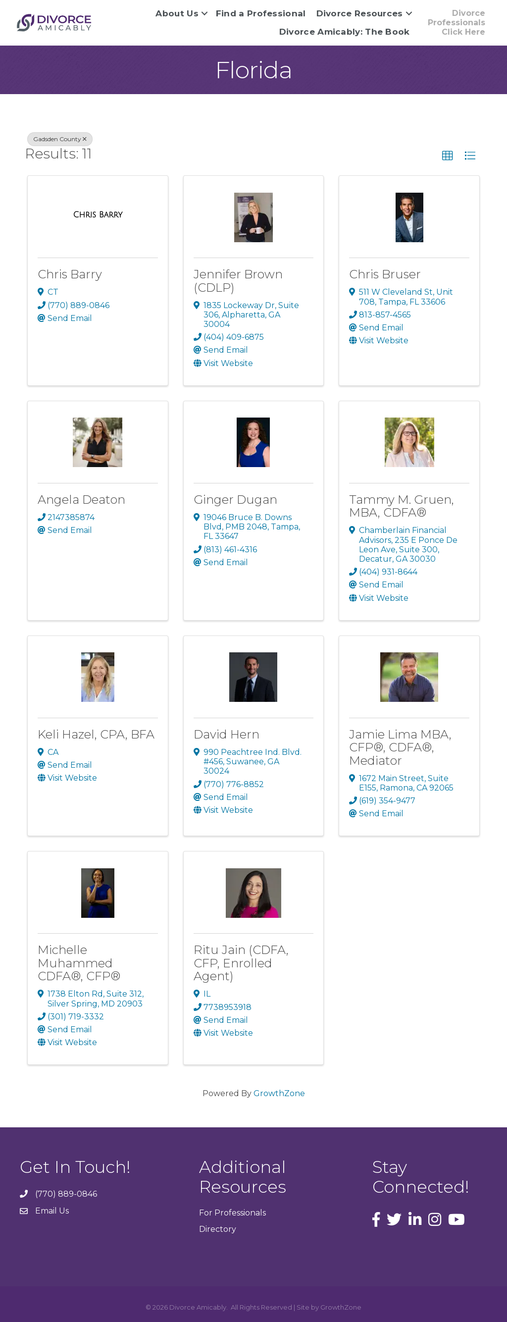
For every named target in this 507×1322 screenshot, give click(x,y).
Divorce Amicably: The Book (344, 32)
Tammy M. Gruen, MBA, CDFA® (401, 506)
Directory (217, 1229)
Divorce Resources (359, 13)
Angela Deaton (81, 499)
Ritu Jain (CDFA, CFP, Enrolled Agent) (241, 963)
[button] (447, 156)
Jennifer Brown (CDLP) (238, 280)
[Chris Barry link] (97, 215)
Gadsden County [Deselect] (60, 139)
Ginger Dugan (235, 499)
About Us (176, 13)
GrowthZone (279, 1093)
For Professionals (232, 1212)
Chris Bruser (385, 274)
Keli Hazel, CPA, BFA (96, 734)
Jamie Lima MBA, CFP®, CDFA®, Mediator (400, 747)
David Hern (226, 734)
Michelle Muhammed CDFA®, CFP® (79, 963)
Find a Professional (261, 13)
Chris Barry (70, 274)
